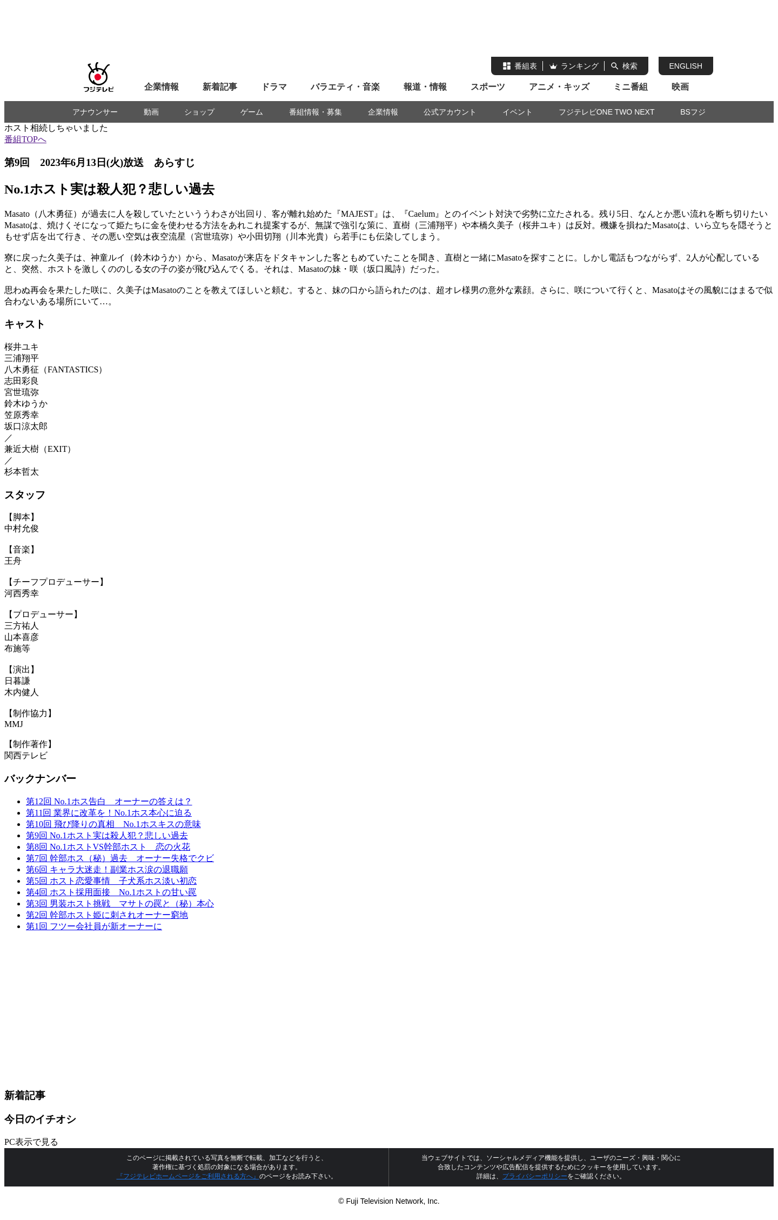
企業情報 (161, 86)
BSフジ (693, 112)
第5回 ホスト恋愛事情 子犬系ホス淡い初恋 (111, 880)
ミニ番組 (630, 86)
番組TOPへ (25, 139)
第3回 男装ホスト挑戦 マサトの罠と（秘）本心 (120, 903)
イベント (517, 112)
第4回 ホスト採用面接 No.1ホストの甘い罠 (111, 892)
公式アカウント (450, 112)
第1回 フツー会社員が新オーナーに (94, 926)
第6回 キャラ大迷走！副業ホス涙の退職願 (107, 869)
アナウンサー (95, 112)
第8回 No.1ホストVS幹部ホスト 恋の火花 (108, 846)
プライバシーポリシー (534, 1176)
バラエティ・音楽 (345, 86)
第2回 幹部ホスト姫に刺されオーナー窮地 (107, 914)
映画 (680, 86)
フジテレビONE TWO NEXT (607, 112)
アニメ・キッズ (559, 86)
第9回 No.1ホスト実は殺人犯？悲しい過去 (107, 835)
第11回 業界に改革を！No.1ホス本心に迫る (109, 812)
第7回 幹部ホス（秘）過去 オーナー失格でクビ (120, 858)
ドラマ (274, 86)
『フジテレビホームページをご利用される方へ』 (188, 1176)
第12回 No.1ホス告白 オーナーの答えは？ (109, 801)
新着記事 (220, 86)
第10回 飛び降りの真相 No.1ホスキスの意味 (113, 824)
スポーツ (488, 86)
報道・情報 (425, 86)
